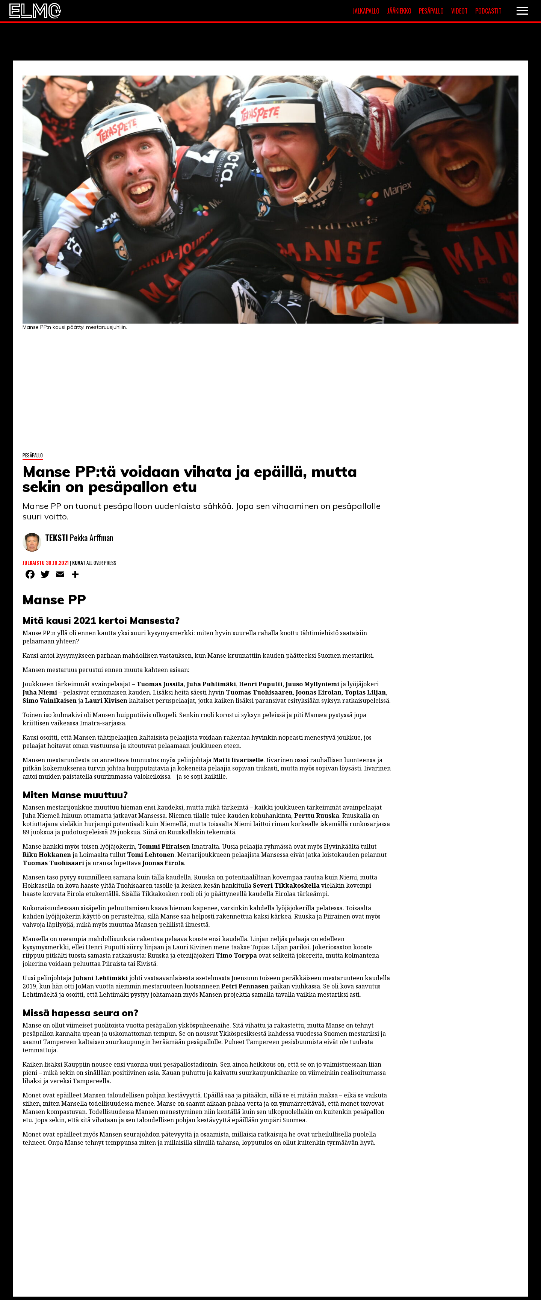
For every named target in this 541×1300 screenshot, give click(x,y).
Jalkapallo (365, 10)
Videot (459, 10)
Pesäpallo (431, 10)
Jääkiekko (399, 10)
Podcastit (488, 10)
